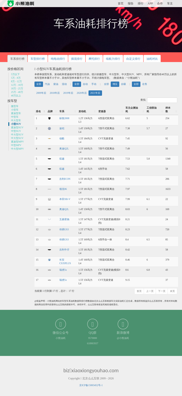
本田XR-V (64, 199)
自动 (85, 84)
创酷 (61, 138)
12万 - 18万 (17, 85)
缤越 (61, 158)
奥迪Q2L (64, 148)
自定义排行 (133, 58)
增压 (115, 84)
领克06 (63, 189)
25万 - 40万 (17, 92)
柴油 (55, 84)
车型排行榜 (38, 58)
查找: (158, 100)
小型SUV (16, 124)
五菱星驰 (64, 219)
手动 (93, 84)
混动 (64, 84)
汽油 (47, 84)
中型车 (14, 117)
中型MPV (16, 145)
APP (150, 3)
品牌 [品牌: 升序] (50, 111)
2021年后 (95, 93)
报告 (130, 3)
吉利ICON (64, 179)
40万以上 (16, 95)
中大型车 (16, 120)
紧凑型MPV (17, 141)
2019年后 (68, 93)
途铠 (61, 128)
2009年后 (41, 93)
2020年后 (82, 93)
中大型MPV (17, 148)
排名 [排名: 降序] (38, 111)
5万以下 (15, 74)
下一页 (161, 291)
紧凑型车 (16, 113)
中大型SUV (17, 134)
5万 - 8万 (16, 78)
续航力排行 (113, 58)
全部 (38, 84)
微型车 (14, 106)
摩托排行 (94, 58)
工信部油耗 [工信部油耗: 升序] (152, 110)
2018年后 (55, 93)
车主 (170, 3)
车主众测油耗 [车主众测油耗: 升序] (131, 110)
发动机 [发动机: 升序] (82, 111)
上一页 (150, 291)
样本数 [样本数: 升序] (167, 110)
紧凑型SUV (17, 127)
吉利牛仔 (64, 249)
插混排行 (76, 58)
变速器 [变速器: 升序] (102, 111)
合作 (160, 3)
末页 (172, 291)
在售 (144, 84)
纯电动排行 (58, 58)
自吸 (123, 84)
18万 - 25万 (17, 88)
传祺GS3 (64, 229)
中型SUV (16, 131)
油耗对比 (152, 58)
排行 (140, 3)
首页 (121, 3)
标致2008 (64, 118)
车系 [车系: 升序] (61, 111)
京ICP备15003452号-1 (91, 385)
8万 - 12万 (16, 81)
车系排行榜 (17, 58)
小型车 (14, 109)
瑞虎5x (63, 270)
